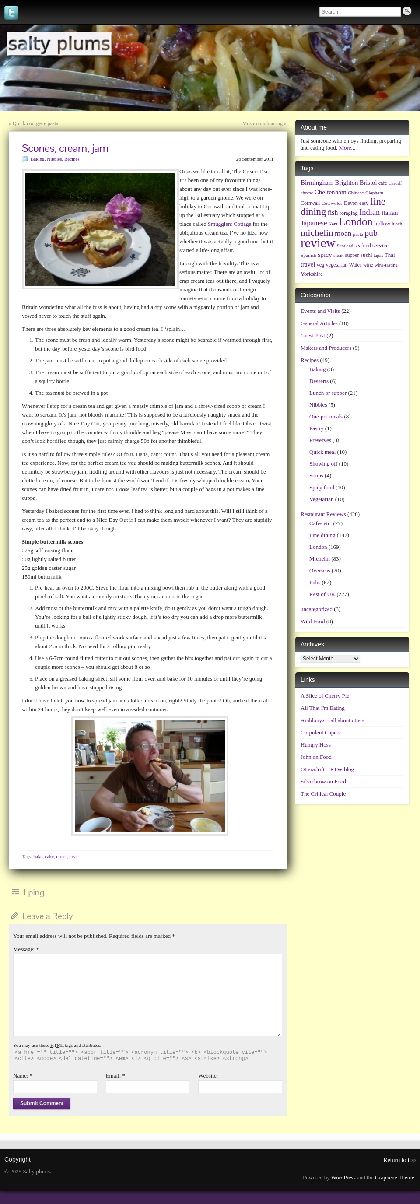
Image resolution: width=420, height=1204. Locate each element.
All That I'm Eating (323, 708)
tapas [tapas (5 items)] (378, 255)
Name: (22, 1075)
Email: (115, 1075)
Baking (38, 158)
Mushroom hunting (262, 123)
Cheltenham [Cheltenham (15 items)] (330, 192)
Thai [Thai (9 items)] (390, 255)
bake (37, 856)
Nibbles (54, 158)
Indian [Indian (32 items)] (369, 212)
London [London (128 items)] (356, 222)
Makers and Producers (326, 347)
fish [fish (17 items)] (333, 212)
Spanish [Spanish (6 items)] (308, 255)
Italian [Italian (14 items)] (390, 212)
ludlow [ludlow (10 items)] (382, 223)
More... (347, 147)
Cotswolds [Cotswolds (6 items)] (332, 203)
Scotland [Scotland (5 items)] (345, 245)
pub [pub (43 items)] (371, 233)
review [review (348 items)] (318, 243)
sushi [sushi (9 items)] (366, 255)
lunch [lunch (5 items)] (397, 223)
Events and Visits (320, 311)
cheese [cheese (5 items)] (307, 192)
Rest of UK (322, 594)
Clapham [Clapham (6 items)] (374, 192)
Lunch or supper (327, 393)
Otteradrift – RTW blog (327, 769)
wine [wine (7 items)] (368, 265)
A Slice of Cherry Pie (325, 695)
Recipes (72, 158)
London (318, 547)
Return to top (399, 1160)
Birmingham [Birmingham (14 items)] (317, 182)
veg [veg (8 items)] (320, 265)
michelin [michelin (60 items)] (317, 233)
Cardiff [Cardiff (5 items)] (395, 183)
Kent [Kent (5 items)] (333, 223)
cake (49, 856)
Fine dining (322, 535)
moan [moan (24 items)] (343, 233)
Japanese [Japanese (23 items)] (314, 223)
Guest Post (313, 335)
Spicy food (321, 487)
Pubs (314, 582)
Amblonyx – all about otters (332, 720)
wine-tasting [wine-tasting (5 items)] (386, 265)
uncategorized (316, 609)
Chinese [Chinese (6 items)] (356, 192)
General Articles (319, 323)
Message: (26, 949)
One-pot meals (326, 416)
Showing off (323, 463)
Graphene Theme (394, 1177)
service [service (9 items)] (380, 245)
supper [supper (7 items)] (352, 255)
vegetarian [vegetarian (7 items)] (337, 265)
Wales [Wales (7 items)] (355, 265)
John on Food (316, 757)
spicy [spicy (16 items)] (325, 254)
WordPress (343, 1177)
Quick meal (322, 452)
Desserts (319, 381)
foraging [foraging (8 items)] (349, 213)
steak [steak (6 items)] (338, 255)
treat (73, 856)
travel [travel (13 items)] (308, 264)
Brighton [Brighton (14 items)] (346, 182)
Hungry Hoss (316, 744)
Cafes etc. (320, 523)
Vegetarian (321, 499)
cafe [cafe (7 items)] (382, 183)
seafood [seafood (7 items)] (363, 245)
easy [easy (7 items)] (363, 203)
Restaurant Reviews (323, 514)
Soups (316, 475)
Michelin (319, 558)
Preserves (320, 440)
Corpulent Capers (320, 732)
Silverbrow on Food (323, 781)
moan (61, 856)
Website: (208, 1075)
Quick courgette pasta (35, 123)
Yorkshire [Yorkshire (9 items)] (312, 273)
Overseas (319, 570)
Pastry (316, 428)
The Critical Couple (323, 793)
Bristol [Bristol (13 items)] (368, 182)
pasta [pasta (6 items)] (358, 234)
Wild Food (313, 621)
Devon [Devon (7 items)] (351, 203)
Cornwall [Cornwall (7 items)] (310, 203)
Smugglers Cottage (229, 224)
